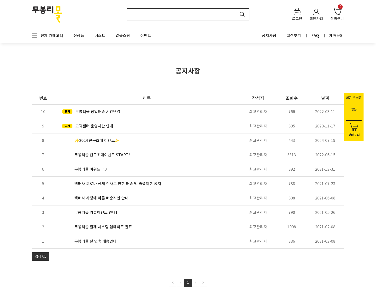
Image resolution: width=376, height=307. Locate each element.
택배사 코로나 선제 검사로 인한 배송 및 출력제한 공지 (117, 184)
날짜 (325, 98)
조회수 (292, 98)
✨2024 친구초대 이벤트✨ (97, 141)
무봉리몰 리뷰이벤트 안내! (95, 213)
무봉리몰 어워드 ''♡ (90, 169)
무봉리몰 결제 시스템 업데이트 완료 (103, 227)
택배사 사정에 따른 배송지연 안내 (101, 198)
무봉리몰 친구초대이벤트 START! (102, 155)
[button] (40, 256)
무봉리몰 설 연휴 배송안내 (95, 241)
